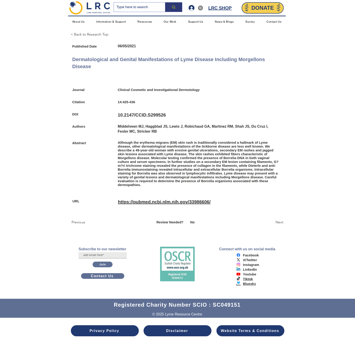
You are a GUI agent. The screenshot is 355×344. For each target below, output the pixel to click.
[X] (238, 260)
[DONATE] (263, 8)
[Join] (103, 264)
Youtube (249, 274)
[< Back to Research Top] (91, 34)
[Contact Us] (102, 276)
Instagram (251, 265)
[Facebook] (238, 255)
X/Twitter (250, 260)
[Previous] (86, 222)
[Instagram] (238, 264)
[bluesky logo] (238, 283)
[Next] (272, 222)
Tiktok (248, 279)
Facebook (251, 255)
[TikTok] (238, 279)
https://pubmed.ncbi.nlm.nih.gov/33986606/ (164, 201)
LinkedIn (250, 269)
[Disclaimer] (177, 330)
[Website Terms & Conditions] (250, 330)
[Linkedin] (238, 269)
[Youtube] (238, 274)
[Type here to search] (136, 7)
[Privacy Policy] (105, 330)
